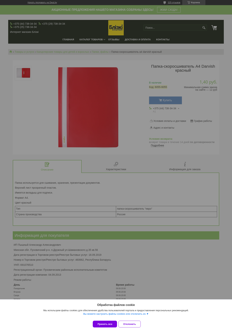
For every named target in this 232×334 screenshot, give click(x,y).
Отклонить (131, 324)
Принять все (105, 324)
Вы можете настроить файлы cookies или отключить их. (114, 316)
